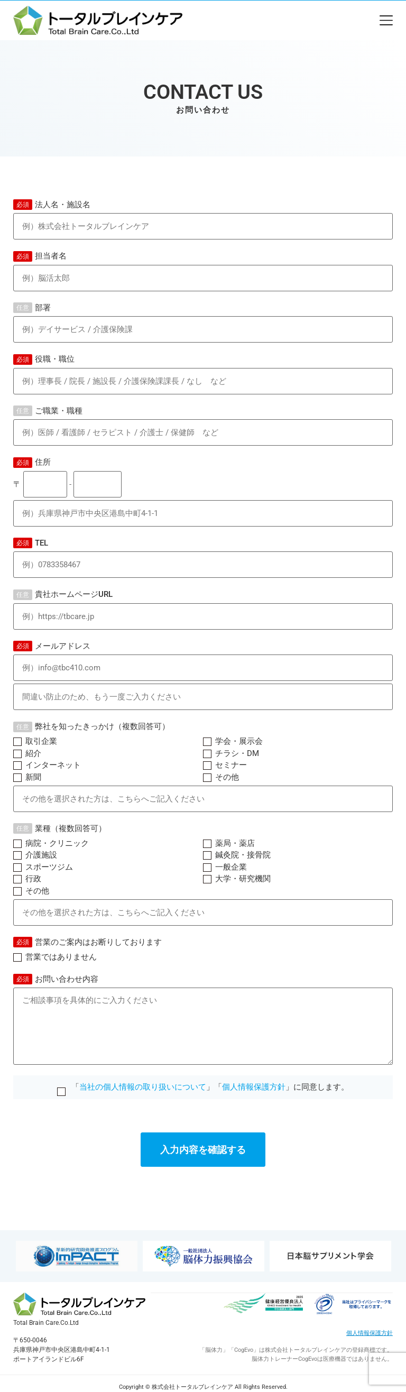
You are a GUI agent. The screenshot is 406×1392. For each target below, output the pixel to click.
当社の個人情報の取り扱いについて (142, 1087)
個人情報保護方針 (253, 1087)
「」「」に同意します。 (203, 1087)
